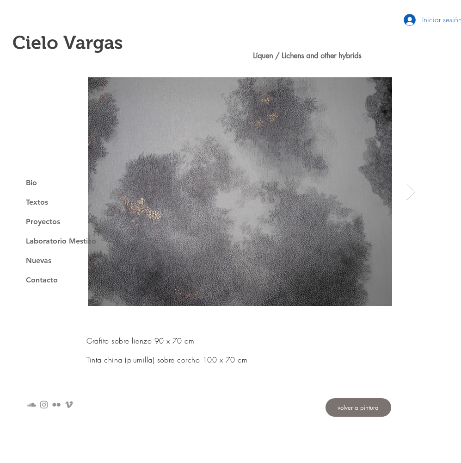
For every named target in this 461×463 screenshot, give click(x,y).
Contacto (42, 279)
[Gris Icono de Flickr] (56, 405)
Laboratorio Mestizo (61, 241)
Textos (37, 202)
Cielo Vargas (67, 42)
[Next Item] (411, 192)
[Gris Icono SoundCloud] (31, 405)
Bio (31, 182)
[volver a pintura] (358, 407)
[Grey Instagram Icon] (44, 405)
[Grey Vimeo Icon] (69, 405)
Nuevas (38, 260)
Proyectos (43, 221)
